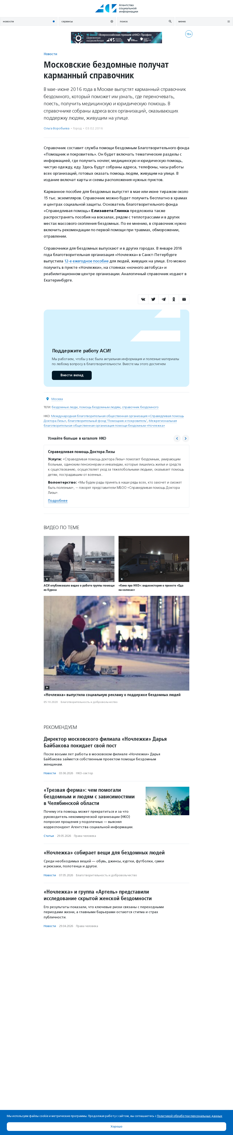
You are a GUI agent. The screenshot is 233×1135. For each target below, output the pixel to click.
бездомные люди (65, 407)
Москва (57, 399)
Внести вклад (71, 375)
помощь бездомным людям (99, 407)
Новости (50, 54)
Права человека (85, 836)
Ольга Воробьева (56, 128)
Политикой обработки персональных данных (189, 1116)
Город (77, 128)
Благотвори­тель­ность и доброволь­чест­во (89, 701)
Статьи (49, 836)
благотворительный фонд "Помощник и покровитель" (107, 421)
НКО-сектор (84, 773)
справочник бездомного (140, 407)
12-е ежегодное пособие (87, 261)
